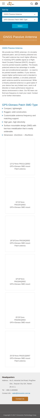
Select (20, 26)
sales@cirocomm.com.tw (21, 393)
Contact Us (20, 399)
